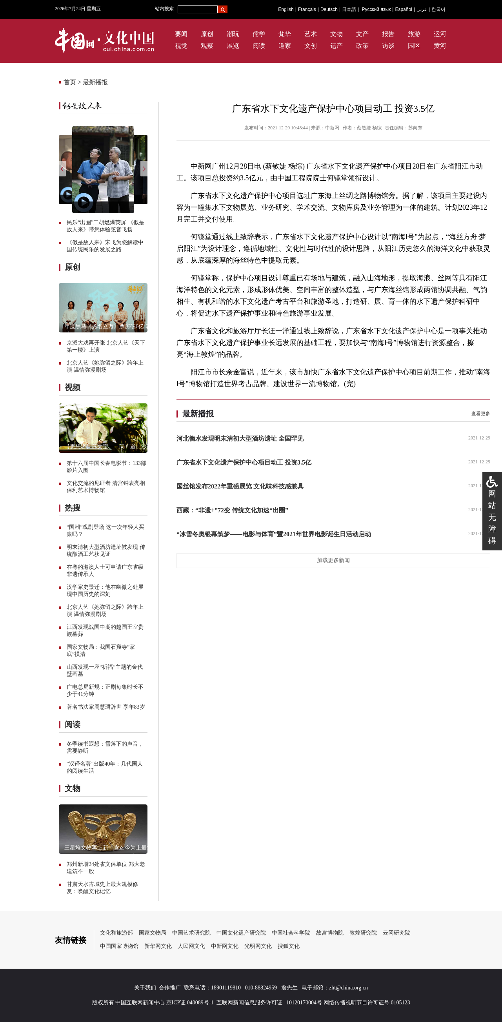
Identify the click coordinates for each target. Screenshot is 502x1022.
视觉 (181, 45)
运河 (440, 34)
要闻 (181, 34)
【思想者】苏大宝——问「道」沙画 (108, 447)
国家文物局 (152, 933)
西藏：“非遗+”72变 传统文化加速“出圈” (232, 510)
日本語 (349, 9)
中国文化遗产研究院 (241, 933)
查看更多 (480, 413)
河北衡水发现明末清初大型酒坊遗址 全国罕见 (240, 438)
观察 (207, 45)
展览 (233, 45)
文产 (362, 34)
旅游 (414, 34)
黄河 (440, 45)
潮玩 (233, 34)
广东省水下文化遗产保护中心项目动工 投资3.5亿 (243, 462)
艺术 (310, 34)
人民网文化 (191, 946)
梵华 (284, 34)
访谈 (388, 45)
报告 (388, 34)
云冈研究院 (396, 933)
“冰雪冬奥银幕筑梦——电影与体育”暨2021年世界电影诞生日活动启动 (273, 534)
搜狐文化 (289, 946)
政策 (362, 45)
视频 (72, 387)
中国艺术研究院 (191, 933)
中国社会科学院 (291, 933)
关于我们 (145, 988)
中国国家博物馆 (119, 946)
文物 (336, 34)
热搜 (72, 507)
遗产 (336, 45)
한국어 (438, 9)
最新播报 (95, 82)
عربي (422, 9)
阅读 (259, 45)
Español (403, 9)
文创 (310, 45)
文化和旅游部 (116, 933)
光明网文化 (258, 946)
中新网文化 (224, 946)
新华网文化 (158, 946)
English (285, 9)
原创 (207, 34)
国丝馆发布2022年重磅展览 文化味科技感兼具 (240, 486)
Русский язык (376, 9)
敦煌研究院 (363, 933)
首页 (70, 82)
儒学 (259, 34)
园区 (414, 45)
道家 (284, 45)
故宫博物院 (330, 933)
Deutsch (329, 9)
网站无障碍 (492, 517)
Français (307, 9)
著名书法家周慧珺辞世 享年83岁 (106, 707)
